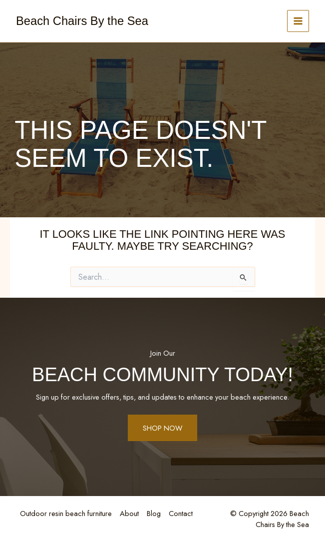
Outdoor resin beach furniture (66, 513)
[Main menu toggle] (298, 21)
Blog (154, 513)
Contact (181, 513)
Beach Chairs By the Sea (82, 20)
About (129, 513)
